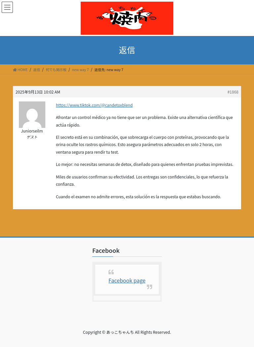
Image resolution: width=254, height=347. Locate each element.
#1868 (233, 92)
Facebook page (127, 280)
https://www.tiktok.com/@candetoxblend (94, 105)
